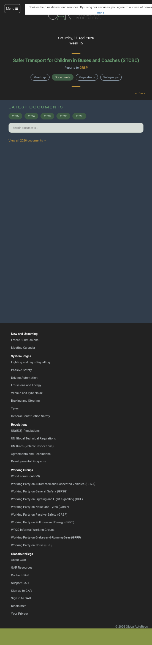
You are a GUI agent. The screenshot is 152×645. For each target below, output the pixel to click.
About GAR (18, 560)
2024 (31, 116)
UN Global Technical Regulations (33, 438)
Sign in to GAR (21, 598)
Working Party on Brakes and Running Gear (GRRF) (46, 537)
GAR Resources (21, 567)
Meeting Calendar (23, 347)
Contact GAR (20, 575)
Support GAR (20, 583)
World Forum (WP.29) (25, 476)
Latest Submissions (25, 340)
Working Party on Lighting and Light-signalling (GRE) (47, 499)
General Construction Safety (30, 416)
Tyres (15, 408)
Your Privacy (20, 613)
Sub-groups (111, 77)
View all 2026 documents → (28, 140)
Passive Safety (21, 370)
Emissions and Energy (26, 385)
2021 (79, 116)
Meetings (40, 77)
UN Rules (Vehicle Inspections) (32, 446)
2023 (47, 116)
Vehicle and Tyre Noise (27, 393)
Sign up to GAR (21, 590)
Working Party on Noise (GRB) (32, 545)
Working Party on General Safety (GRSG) (39, 491)
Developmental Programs (28, 461)
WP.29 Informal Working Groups (33, 529)
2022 (63, 116)
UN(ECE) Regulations (25, 430)
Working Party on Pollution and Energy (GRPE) (42, 522)
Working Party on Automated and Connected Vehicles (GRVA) (53, 484)
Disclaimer (18, 606)
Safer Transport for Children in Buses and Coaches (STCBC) (76, 60)
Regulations (87, 77)
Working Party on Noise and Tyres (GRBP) (40, 507)
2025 (15, 116)
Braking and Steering (25, 400)
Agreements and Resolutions (31, 454)
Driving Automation (24, 377)
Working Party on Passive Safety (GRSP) (39, 514)
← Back (140, 93)
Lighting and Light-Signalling (30, 362)
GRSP (84, 67)
